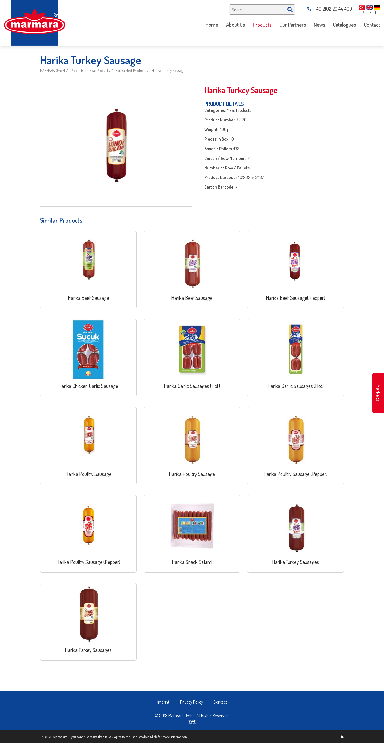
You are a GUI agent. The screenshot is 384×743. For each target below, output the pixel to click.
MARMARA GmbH (52, 70)
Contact (220, 702)
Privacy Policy (191, 702)
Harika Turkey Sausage (168, 70)
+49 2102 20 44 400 (329, 9)
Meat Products (99, 70)
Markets (378, 393)
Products (77, 70)
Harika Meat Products (130, 70)
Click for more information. (168, 736)
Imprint (163, 702)
